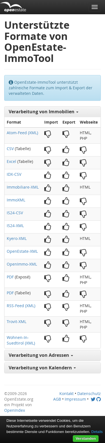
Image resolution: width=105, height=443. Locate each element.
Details (97, 432)
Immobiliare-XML (23, 187)
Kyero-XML (17, 238)
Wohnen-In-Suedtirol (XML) (21, 340)
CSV (10, 148)
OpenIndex (14, 410)
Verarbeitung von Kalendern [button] (42, 368)
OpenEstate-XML (22, 251)
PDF (10, 277)
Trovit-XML (16, 321)
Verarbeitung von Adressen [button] (41, 355)
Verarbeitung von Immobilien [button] (43, 112)
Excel (11, 161)
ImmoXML (16, 200)
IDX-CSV (14, 174)
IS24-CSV (15, 212)
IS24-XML (15, 225)
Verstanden (86, 438)
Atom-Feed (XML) (22, 132)
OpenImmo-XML (22, 264)
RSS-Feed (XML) (21, 305)
